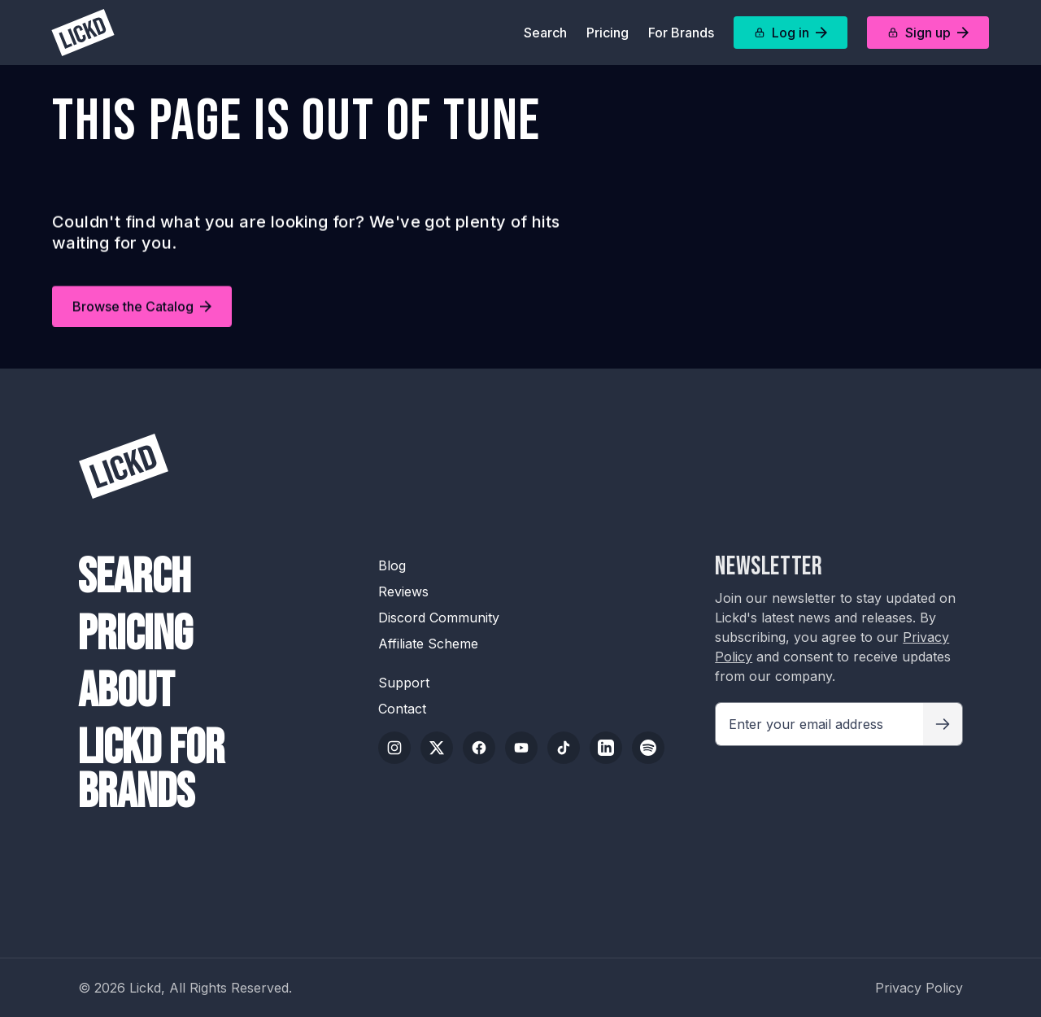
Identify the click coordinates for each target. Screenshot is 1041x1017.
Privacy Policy (919, 988)
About (126, 692)
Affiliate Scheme (428, 643)
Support (403, 682)
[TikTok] (563, 747)
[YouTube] (521, 747)
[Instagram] (394, 747)
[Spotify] (648, 747)
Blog (392, 565)
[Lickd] (82, 32)
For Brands (681, 32)
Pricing (607, 32)
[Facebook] (479, 747)
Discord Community (438, 617)
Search (545, 32)
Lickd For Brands (151, 770)
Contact (402, 709)
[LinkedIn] (606, 747)
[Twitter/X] (436, 747)
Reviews (403, 591)
